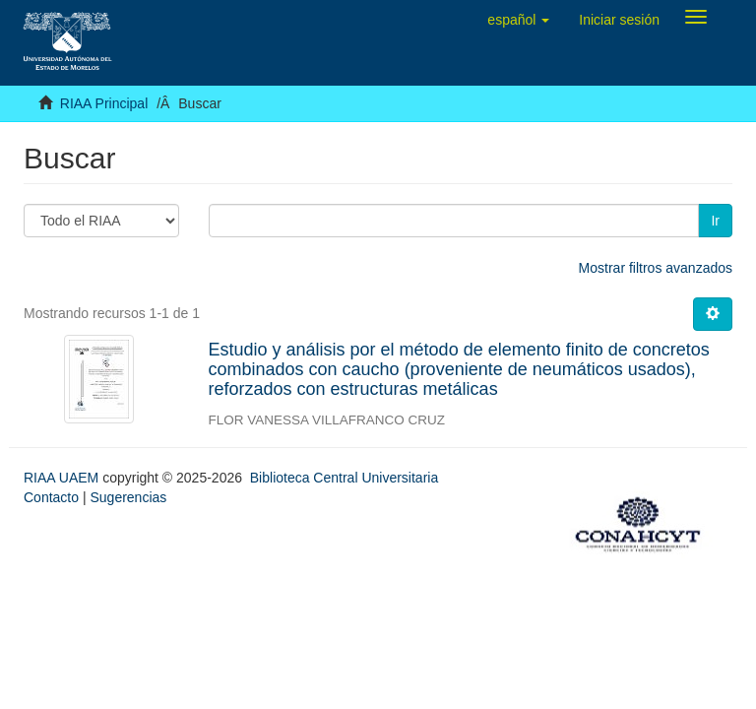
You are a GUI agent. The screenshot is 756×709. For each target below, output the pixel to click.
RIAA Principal (104, 103)
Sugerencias (128, 497)
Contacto (51, 497)
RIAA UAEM (63, 477)
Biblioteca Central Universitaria (344, 477)
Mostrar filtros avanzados (655, 268)
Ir (715, 220)
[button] (518, 19)
